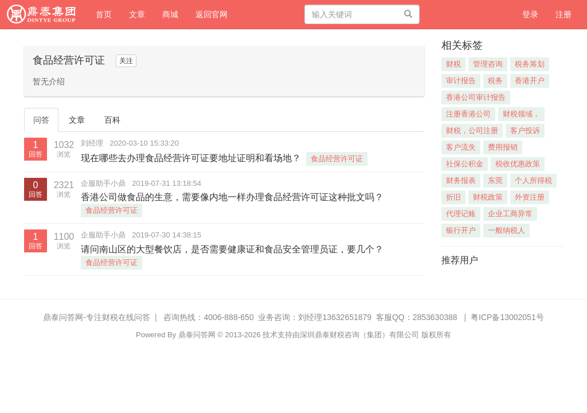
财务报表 (461, 180)
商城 (170, 14)
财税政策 (488, 197)
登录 (530, 14)
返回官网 (211, 14)
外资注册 (530, 197)
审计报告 (461, 80)
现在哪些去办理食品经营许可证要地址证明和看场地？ (191, 158)
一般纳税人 (506, 230)
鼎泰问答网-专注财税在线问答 (96, 317)
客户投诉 (525, 130)
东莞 (495, 180)
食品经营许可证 (337, 158)
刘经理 (92, 143)
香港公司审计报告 (476, 97)
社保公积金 (464, 163)
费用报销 (503, 147)
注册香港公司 (468, 114)
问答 (41, 119)
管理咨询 (488, 64)
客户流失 (461, 147)
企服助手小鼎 (103, 183)
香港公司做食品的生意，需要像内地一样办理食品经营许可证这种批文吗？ (232, 197)
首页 (108, 13)
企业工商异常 (510, 213)
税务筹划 (530, 64)
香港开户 (530, 80)
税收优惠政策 (517, 163)
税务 (495, 80)
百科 (112, 119)
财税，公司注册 (472, 130)
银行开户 (461, 230)
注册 (563, 14)
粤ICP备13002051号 (507, 317)
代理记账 (461, 213)
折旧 (453, 197)
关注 (126, 61)
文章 (137, 14)
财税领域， (521, 114)
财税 (453, 64)
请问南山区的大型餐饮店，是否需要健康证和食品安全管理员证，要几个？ (232, 249)
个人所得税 (533, 180)
